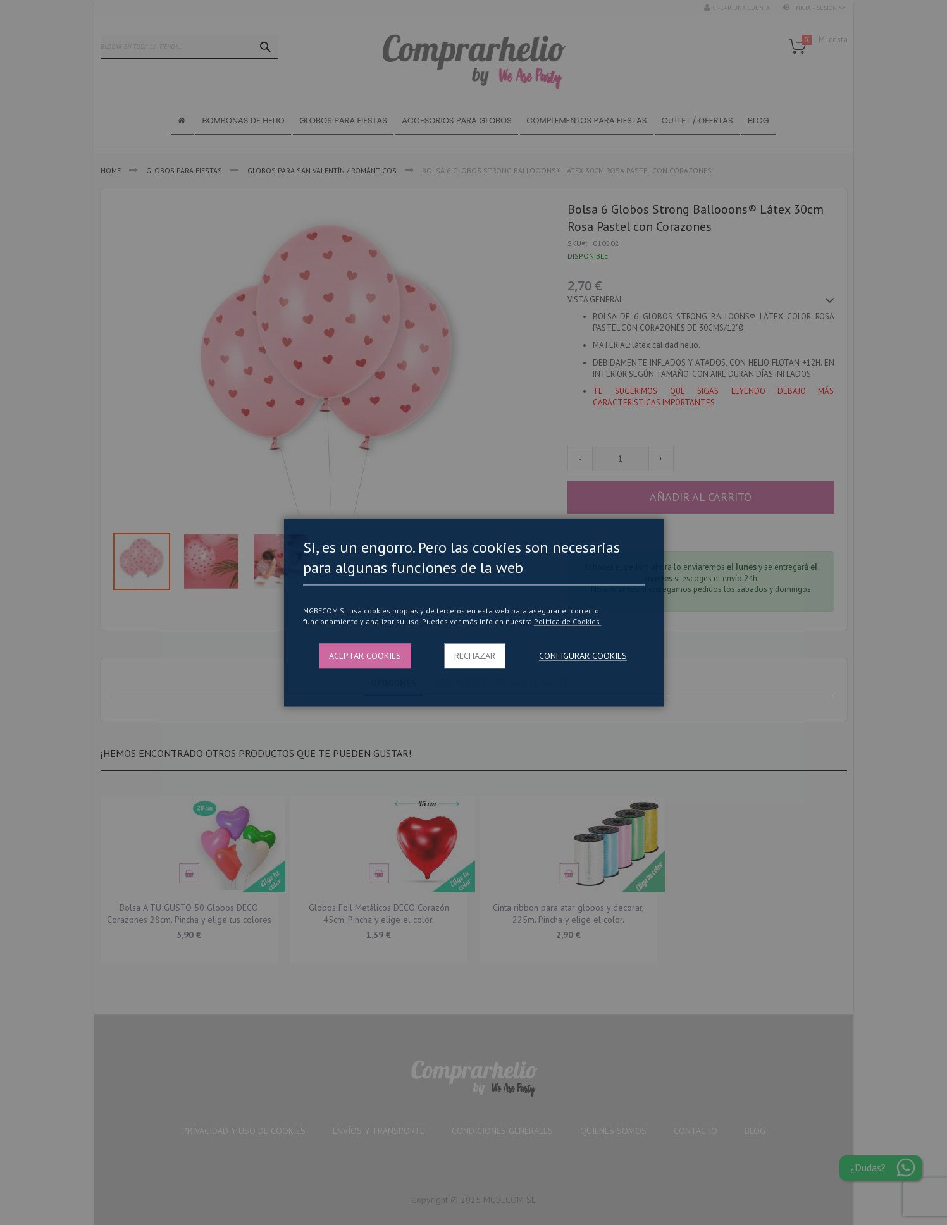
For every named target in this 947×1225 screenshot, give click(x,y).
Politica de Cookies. (568, 622)
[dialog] (473, 612)
